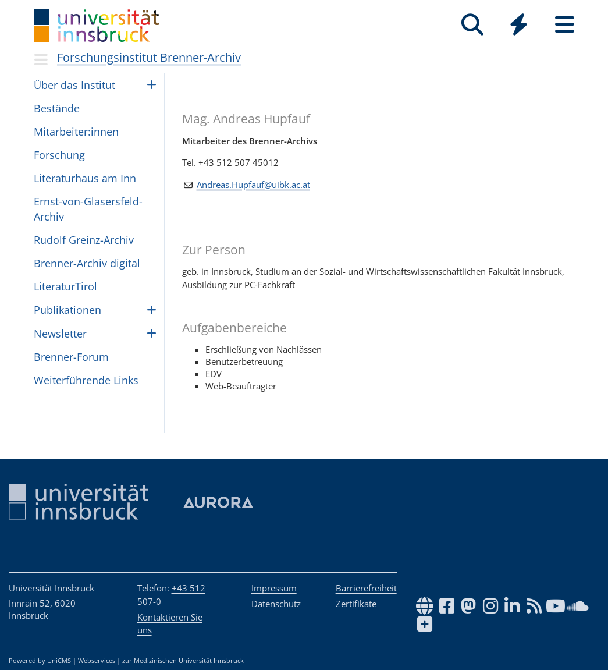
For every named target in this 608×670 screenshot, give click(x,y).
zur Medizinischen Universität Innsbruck (183, 661)
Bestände (57, 108)
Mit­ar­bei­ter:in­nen (76, 132)
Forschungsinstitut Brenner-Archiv (149, 57)
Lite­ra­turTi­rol (65, 286)
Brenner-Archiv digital (87, 263)
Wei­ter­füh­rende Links (86, 380)
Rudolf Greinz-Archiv (84, 240)
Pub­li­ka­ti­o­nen (67, 310)
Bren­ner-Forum (71, 357)
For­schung (59, 155)
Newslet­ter (60, 334)
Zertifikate (356, 603)
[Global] (519, 26)
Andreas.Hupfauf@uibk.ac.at (253, 184)
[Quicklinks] (519, 25)
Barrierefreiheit (366, 588)
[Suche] (473, 25)
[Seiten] (565, 25)
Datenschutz (276, 603)
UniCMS (59, 661)
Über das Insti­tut (74, 85)
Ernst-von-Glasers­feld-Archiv (88, 208)
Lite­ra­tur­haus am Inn (85, 178)
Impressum (274, 588)
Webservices (96, 661)
